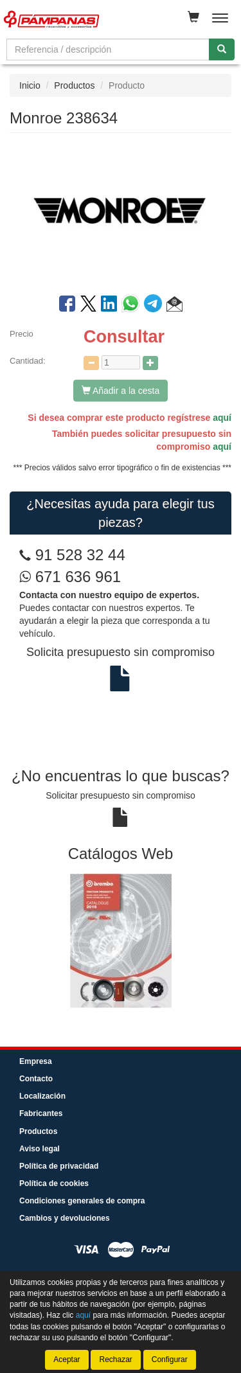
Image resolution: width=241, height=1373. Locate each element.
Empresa (35, 1061)
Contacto (36, 1078)
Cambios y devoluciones (64, 1218)
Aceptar (66, 1359)
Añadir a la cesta (120, 390)
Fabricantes (40, 1113)
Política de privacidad (58, 1166)
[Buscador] (108, 49)
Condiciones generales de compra (82, 1200)
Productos (74, 85)
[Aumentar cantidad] (150, 363)
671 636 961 (70, 576)
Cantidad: (28, 361)
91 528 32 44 (80, 554)
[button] (174, 306)
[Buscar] (222, 49)
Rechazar (115, 1359)
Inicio (29, 85)
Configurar (170, 1359)
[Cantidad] (121, 362)
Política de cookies (54, 1183)
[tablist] (120, 940)
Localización (42, 1096)
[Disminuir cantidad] (91, 363)
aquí (222, 417)
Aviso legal (39, 1148)
